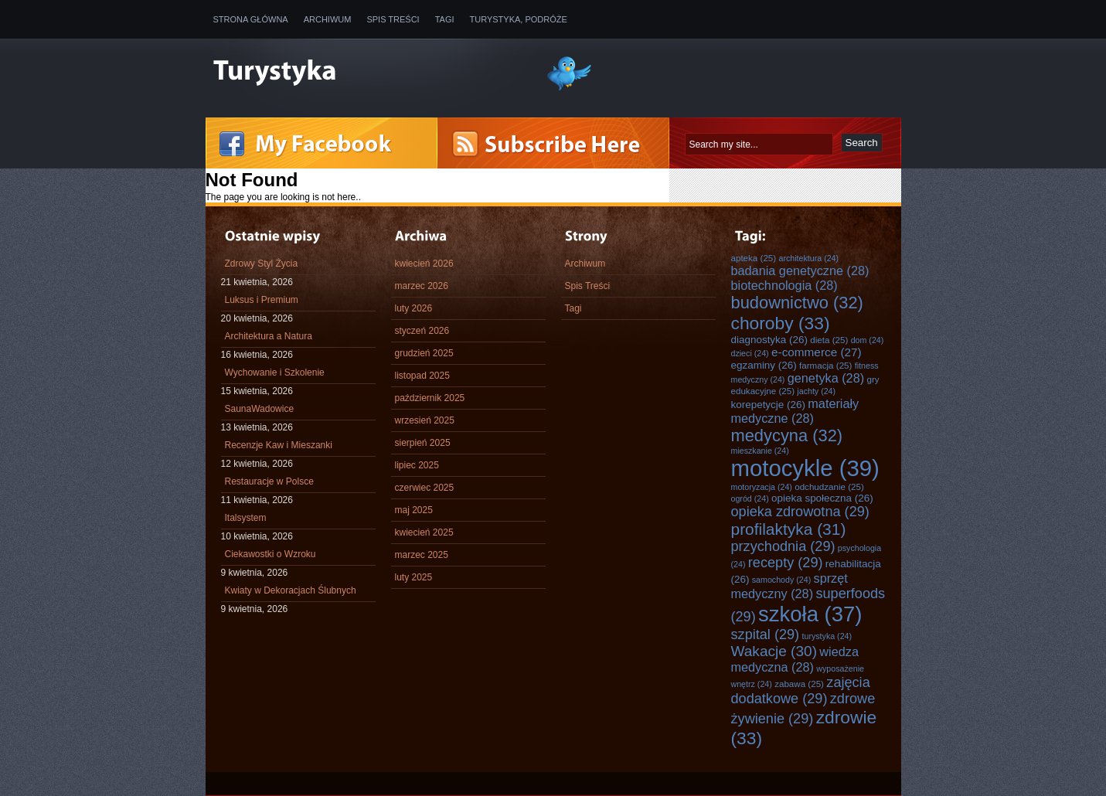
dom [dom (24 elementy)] (867, 340)
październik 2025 (430, 398)
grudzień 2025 (424, 353)
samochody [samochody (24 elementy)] (781, 579)
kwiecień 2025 (424, 532)
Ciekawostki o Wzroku (270, 554)
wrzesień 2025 (424, 420)
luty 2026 (414, 308)
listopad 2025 (422, 375)
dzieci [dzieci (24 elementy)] (750, 353)
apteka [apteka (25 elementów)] (754, 258)
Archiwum (328, 19)
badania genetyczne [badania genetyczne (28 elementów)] (800, 270)
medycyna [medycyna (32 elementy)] (787, 435)
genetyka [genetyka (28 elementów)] (826, 378)
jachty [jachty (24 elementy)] (816, 391)
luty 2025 (414, 577)
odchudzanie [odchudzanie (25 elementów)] (829, 486)
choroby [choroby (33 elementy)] (780, 323)
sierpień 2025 (423, 442)
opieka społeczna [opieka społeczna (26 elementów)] (822, 498)
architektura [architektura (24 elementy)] (809, 258)
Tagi (444, 19)
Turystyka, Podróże (518, 19)
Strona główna (250, 19)
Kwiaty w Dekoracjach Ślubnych (290, 590)
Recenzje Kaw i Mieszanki (278, 445)
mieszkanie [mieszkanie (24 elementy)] (760, 450)
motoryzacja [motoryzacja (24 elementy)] (761, 487)
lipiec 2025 (417, 465)
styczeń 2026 (422, 330)
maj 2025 (414, 510)
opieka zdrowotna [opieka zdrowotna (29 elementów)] (800, 511)
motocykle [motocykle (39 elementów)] (805, 468)
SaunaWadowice (259, 408)
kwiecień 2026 (424, 263)
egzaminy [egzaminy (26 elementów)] (764, 365)
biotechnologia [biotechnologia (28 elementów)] (784, 285)
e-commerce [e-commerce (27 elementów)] (816, 352)
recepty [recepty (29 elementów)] (785, 562)
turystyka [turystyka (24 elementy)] (827, 636)
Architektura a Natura (268, 336)
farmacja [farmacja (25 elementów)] (825, 365)
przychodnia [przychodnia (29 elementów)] (783, 546)
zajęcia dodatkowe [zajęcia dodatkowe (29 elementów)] (800, 690)
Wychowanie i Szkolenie (275, 372)
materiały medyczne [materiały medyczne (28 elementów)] (795, 410)
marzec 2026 (421, 286)
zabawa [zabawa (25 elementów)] (799, 684)
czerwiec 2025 (424, 487)
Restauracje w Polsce (269, 481)
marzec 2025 (421, 554)
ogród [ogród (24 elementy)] (750, 498)
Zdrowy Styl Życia (261, 263)
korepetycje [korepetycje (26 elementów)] (768, 404)
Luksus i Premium (261, 299)
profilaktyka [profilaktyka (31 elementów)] (788, 529)
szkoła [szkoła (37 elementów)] (810, 614)
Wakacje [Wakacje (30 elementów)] (774, 651)
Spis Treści (392, 19)
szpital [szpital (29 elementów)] (765, 634)
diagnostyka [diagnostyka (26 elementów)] (769, 339)
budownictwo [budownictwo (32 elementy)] (797, 302)
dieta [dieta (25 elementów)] (829, 340)
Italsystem (246, 517)
